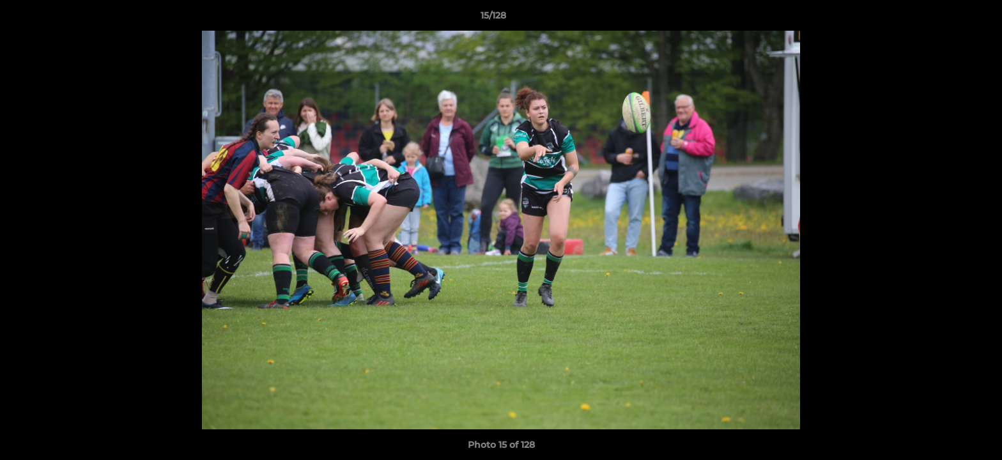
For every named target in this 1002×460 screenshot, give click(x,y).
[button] (948, 18)
